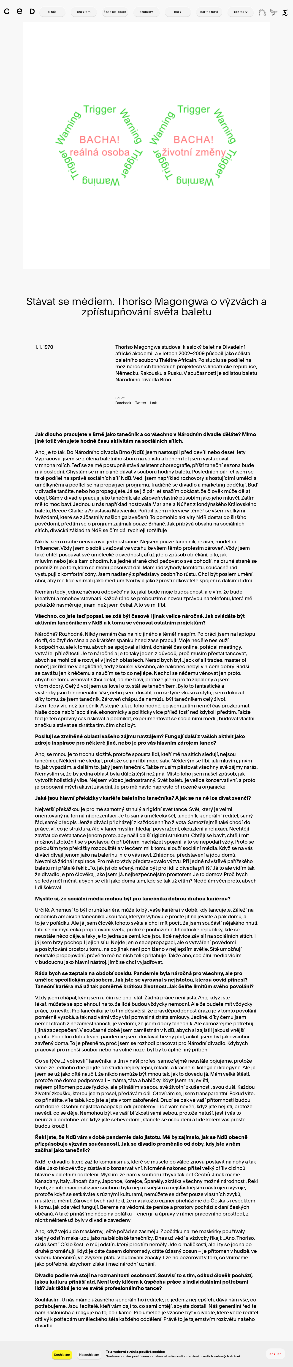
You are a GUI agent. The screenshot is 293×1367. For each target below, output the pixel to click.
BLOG (178, 12)
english (275, 1354)
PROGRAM (84, 12)
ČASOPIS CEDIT (115, 12)
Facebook (123, 403)
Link (153, 403)
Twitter (140, 403)
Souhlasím (62, 1354)
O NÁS (52, 12)
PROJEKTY (146, 12)
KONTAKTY (240, 12)
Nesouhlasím (89, 1354)
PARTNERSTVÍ (209, 12)
